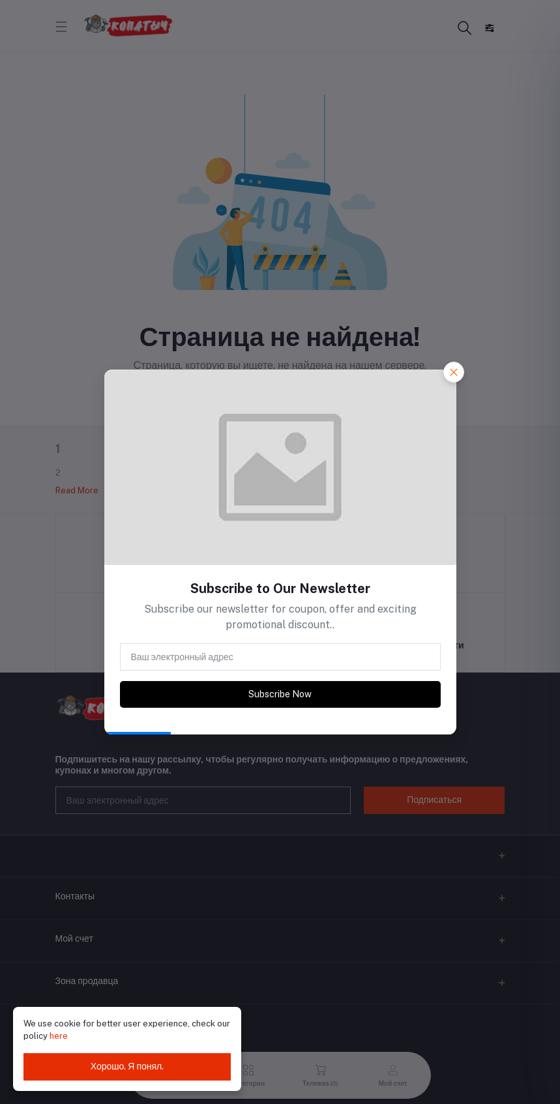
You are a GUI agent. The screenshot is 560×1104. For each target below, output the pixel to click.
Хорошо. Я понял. (127, 1066)
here (59, 1036)
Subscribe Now (280, 694)
